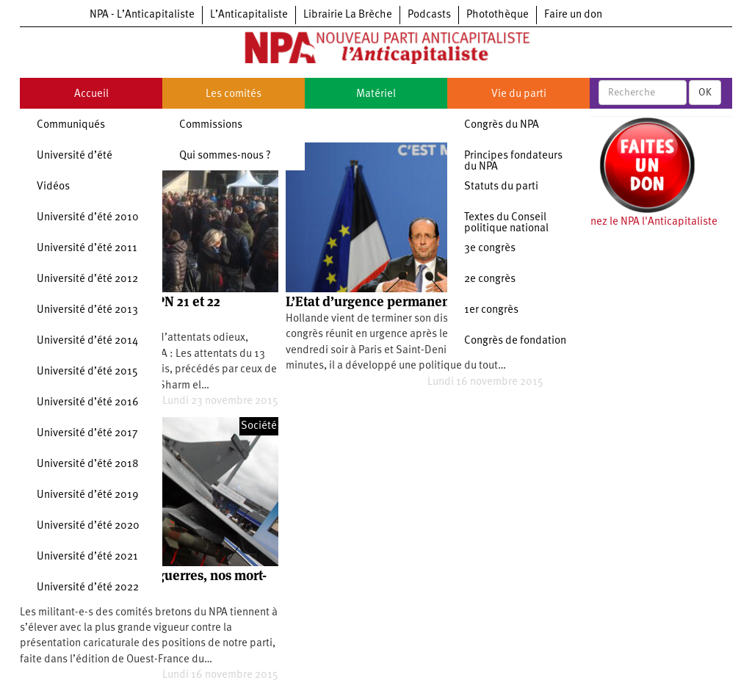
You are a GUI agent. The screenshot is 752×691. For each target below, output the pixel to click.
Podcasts (429, 15)
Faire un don (573, 15)
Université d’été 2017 (87, 433)
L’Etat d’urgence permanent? (373, 301)
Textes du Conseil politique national (506, 223)
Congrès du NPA (501, 125)
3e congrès (490, 248)
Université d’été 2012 (87, 279)
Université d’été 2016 (88, 402)
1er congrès (491, 310)
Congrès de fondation (515, 341)
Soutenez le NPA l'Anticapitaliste (640, 222)
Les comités (233, 94)
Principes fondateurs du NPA (513, 162)
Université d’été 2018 (88, 464)
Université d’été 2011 (87, 248)
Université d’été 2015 (87, 371)
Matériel (376, 94)
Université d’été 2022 (88, 587)
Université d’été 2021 (87, 556)
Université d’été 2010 (88, 217)
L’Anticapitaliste (249, 15)
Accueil (91, 94)
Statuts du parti (501, 186)
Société (259, 426)
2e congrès (490, 279)
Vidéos (53, 186)
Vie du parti (518, 94)
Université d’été (74, 156)
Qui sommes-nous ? (225, 156)
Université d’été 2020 (88, 526)
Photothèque (497, 15)
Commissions (210, 125)
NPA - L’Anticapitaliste (142, 15)
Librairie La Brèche (347, 15)
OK (705, 92)
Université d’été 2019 (88, 495)
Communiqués (71, 125)
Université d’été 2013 (87, 310)
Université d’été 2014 (87, 341)
